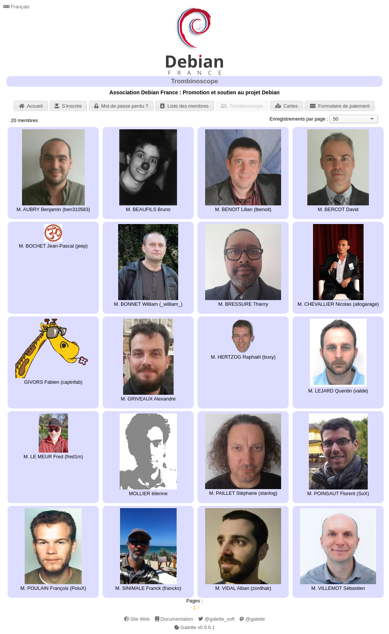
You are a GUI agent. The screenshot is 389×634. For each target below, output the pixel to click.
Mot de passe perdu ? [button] (121, 106)
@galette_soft (216, 619)
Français (16, 7)
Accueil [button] (31, 106)
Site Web (137, 619)
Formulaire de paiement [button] (340, 106)
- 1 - (194, 607)
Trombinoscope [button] (242, 106)
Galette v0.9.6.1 (194, 627)
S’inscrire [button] (68, 106)
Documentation (174, 619)
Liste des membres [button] (184, 106)
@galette (252, 619)
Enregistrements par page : (298, 119)
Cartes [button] (286, 106)
